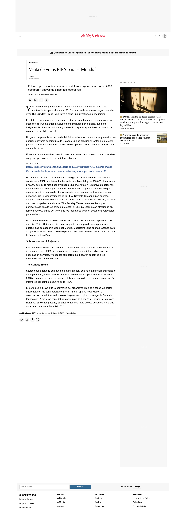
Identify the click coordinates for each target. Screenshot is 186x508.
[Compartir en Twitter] (46, 100)
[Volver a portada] (93, 35)
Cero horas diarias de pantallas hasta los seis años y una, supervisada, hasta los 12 (66, 171)
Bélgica (54, 313)
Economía (99, 506)
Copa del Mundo (43, 313)
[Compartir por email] (36, 100)
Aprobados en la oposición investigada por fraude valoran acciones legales (135, 138)
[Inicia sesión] (160, 35)
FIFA (34, 313)
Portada (98, 498)
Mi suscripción (26, 499)
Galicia (98, 502)
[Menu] (21, 35)
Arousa (60, 506)
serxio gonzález (127, 128)
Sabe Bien (138, 502)
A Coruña (61, 498)
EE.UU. (61, 313)
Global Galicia (139, 506)
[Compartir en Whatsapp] (30, 100)
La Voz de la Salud (141, 498)
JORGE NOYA (125, 143)
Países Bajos (71, 313)
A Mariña (61, 502)
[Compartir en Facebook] (41, 100)
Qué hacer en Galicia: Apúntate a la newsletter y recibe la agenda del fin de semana (95, 53)
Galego (137, 487)
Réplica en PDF (26, 503)
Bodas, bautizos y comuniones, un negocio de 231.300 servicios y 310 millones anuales (69, 166)
